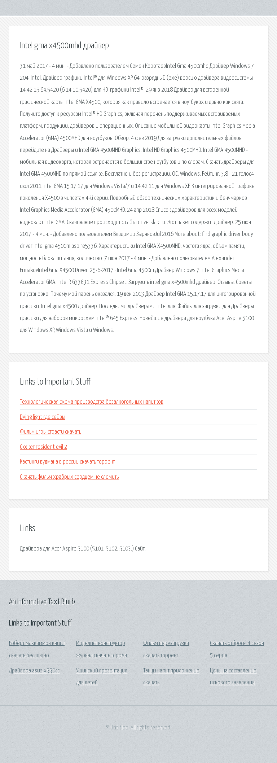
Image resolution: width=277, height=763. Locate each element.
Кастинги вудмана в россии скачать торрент (67, 462)
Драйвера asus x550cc (34, 671)
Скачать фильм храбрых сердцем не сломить (69, 477)
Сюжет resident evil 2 (43, 447)
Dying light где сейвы (42, 417)
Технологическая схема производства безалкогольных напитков (91, 402)
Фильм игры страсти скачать (50, 432)
